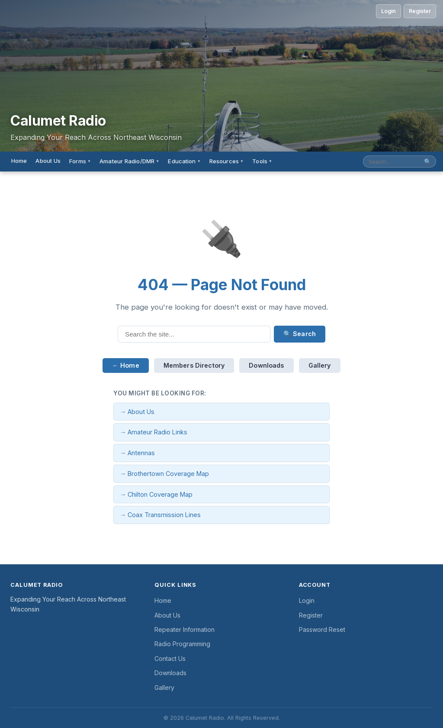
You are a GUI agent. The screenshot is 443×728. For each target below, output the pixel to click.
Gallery (319, 365)
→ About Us (137, 411)
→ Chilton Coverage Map (156, 494)
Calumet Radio (58, 121)
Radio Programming (182, 643)
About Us (48, 160)
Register (420, 11)
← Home (125, 365)
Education (184, 161)
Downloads (266, 365)
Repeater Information (184, 629)
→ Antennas (137, 452)
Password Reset (322, 629)
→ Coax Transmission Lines (160, 514)
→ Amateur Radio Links (153, 432)
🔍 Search (299, 333)
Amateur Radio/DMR (129, 161)
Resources (226, 161)
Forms (80, 161)
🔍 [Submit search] (427, 162)
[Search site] (391, 161)
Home (19, 160)
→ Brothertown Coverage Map (164, 473)
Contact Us (170, 658)
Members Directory (194, 365)
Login (388, 11)
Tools (262, 161)
